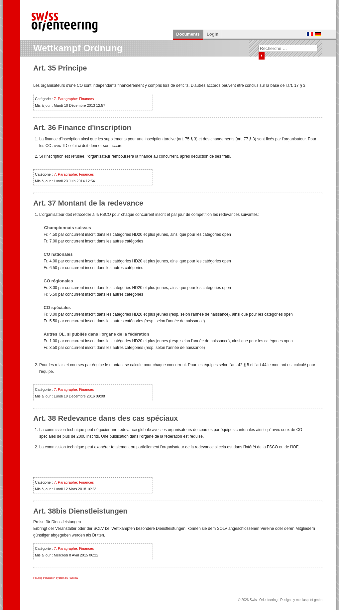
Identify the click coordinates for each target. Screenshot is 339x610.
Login (212, 34)
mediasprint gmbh (309, 600)
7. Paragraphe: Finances (74, 99)
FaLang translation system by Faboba (55, 577)
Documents (188, 34)
